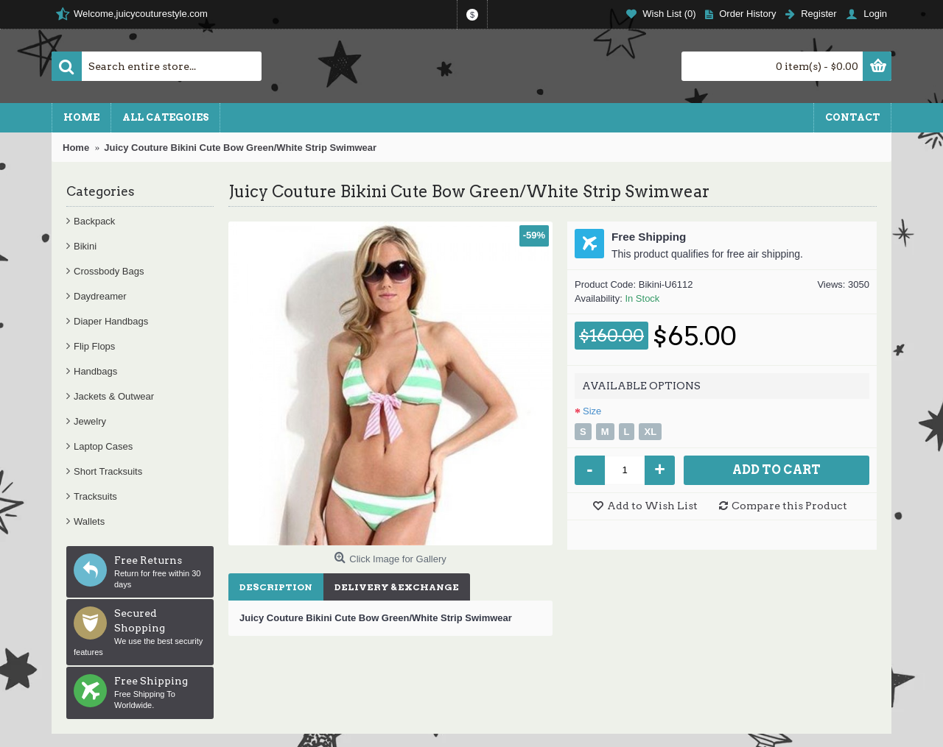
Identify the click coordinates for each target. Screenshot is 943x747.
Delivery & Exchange (396, 586)
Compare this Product (789, 505)
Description (275, 586)
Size (592, 411)
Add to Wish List (652, 505)
